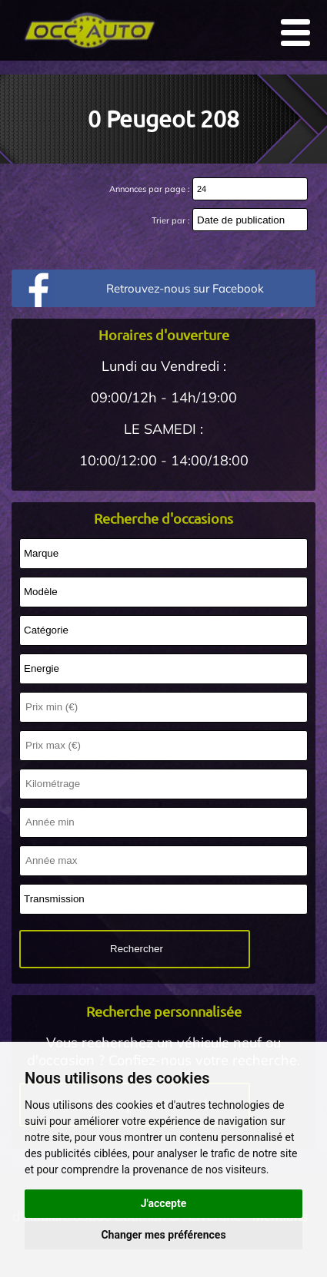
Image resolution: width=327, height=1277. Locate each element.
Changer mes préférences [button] (163, 1235)
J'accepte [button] (164, 1203)
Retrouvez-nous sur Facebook (185, 288)
